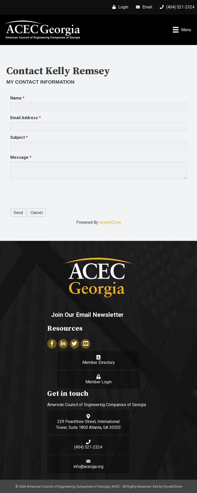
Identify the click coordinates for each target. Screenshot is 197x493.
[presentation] (49, 193)
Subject (17, 137)
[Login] (119, 7)
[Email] (142, 7)
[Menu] (182, 29)
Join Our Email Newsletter (87, 314)
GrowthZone (110, 222)
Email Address (24, 117)
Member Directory (98, 362)
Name (16, 98)
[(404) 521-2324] (175, 7)
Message (19, 157)
